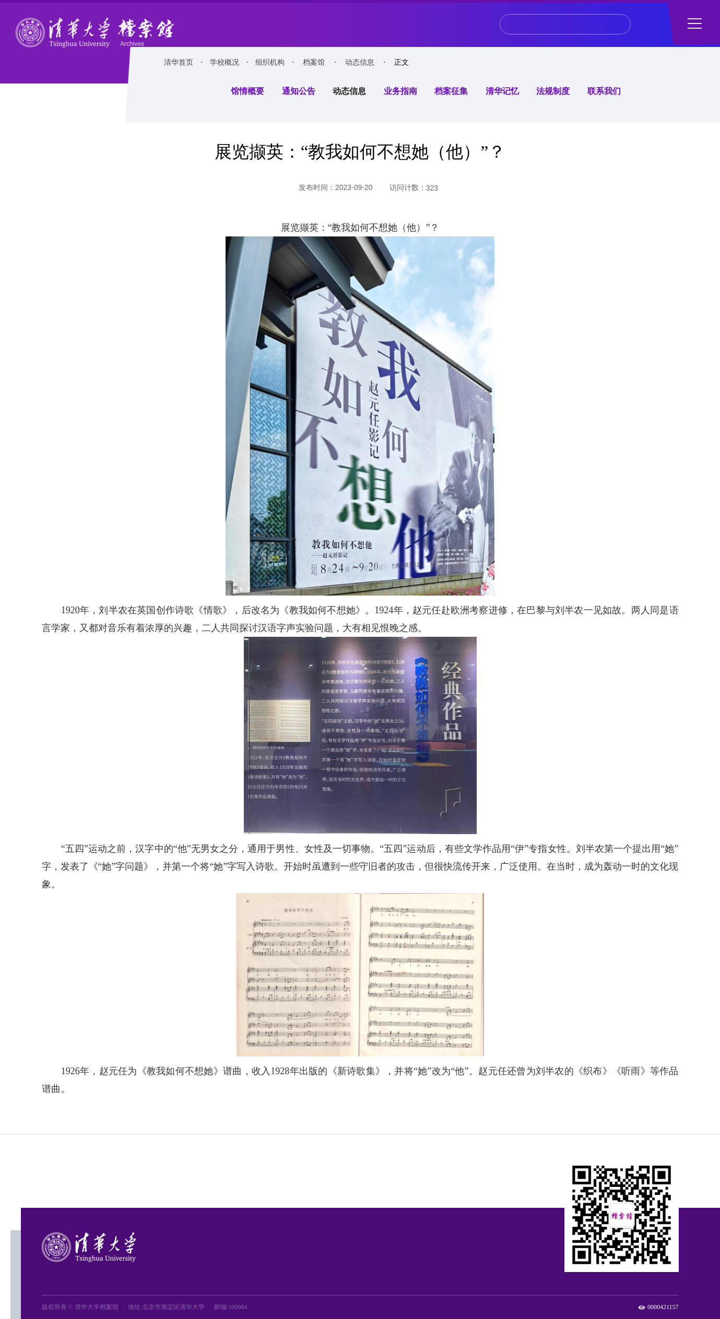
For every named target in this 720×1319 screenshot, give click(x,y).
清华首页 (178, 62)
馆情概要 (247, 91)
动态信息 (359, 62)
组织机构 (270, 62)
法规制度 (553, 91)
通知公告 (298, 91)
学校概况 (224, 62)
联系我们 (604, 91)
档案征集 (451, 91)
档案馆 (314, 62)
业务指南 (400, 91)
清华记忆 (502, 91)
